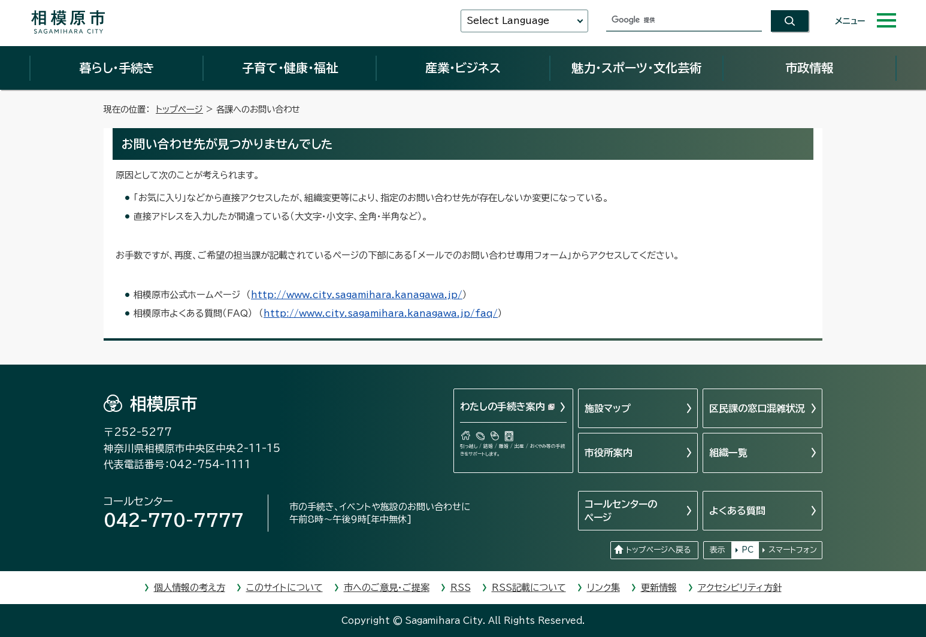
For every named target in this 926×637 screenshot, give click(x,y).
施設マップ (608, 408)
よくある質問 (737, 510)
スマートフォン (792, 550)
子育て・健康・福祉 (290, 68)
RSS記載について (529, 587)
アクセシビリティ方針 (740, 587)
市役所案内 (609, 452)
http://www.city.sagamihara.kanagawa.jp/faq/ (381, 313)
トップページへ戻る (658, 550)
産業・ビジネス (463, 68)
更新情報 (659, 587)
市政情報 (809, 68)
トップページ (179, 109)
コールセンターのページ (621, 510)
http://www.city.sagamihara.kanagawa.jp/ (356, 294)
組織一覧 (728, 452)
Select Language (508, 20)
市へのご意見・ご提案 (386, 587)
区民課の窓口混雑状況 (757, 408)
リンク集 (603, 587)
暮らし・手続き (117, 68)
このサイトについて (284, 587)
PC (747, 550)
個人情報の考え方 (189, 587)
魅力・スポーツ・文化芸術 (636, 68)
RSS (460, 587)
